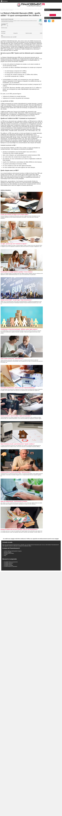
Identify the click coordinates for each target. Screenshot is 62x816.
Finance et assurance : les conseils (12, 9)
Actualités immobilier (8, 565)
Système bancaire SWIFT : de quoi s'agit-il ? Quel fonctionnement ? (16, 300)
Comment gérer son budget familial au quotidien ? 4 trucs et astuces (16, 271)
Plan (5, 555)
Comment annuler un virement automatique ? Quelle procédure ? (16, 472)
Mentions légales (7, 552)
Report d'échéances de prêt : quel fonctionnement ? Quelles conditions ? (18, 444)
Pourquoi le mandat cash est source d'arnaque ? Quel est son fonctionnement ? (19, 529)
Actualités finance (8, 564)
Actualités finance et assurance (11, 561)
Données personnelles (9, 553)
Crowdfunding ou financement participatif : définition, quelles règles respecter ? (19, 329)
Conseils (21, 9)
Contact (5, 554)
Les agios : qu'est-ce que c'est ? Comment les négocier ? (14, 243)
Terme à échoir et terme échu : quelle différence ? (12, 358)
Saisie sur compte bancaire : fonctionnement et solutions (14, 501)
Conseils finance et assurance (10, 566)
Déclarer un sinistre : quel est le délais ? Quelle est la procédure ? (16, 415)
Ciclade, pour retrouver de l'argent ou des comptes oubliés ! (15, 214)
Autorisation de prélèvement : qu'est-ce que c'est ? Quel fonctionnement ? (18, 387)
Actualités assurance (8, 563)
